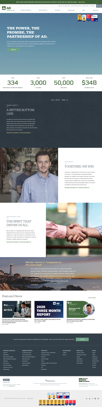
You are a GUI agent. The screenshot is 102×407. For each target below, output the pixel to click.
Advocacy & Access (7, 367)
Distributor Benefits (26, 6)
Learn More (34, 284)
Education (5, 361)
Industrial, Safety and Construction (49, 363)
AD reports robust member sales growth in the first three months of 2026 (47, 320)
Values (93, 354)
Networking (5, 354)
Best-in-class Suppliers (8, 356)
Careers (86, 1)
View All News (92, 297)
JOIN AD (13, 49)
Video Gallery (80, 363)
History (93, 352)
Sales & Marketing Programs (28, 356)
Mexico (64, 354)
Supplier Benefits (43, 6)
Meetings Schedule (77, 1)
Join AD (61, 1)
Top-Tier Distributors (26, 354)
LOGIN (6, 379)
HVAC (42, 361)
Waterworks (44, 369)
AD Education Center (81, 354)
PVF (42, 367)
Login (99, 1)
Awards (78, 356)
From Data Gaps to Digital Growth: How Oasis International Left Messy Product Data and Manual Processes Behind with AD (15, 321)
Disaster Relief (95, 361)
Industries (57, 6)
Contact (67, 1)
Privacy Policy (30, 398)
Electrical (43, 356)
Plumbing (43, 365)
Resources (95, 6)
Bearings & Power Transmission (48, 352)
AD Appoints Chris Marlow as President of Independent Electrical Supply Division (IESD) (81, 320)
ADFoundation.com (83, 383)
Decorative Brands (45, 354)
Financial (5, 352)
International (71, 6)
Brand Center (80, 361)
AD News (94, 363)
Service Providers (7, 365)
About (83, 6)
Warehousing (6, 369)
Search (92, 1)
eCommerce (6, 363)
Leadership (94, 356)
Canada (64, 352)
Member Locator (80, 352)
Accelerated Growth (26, 352)
